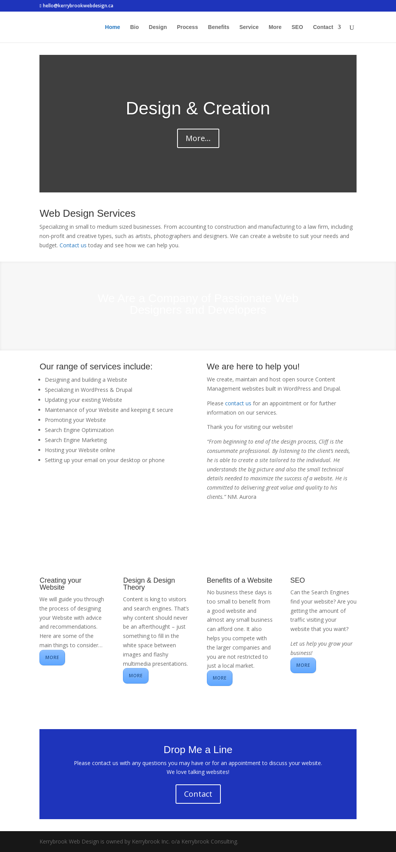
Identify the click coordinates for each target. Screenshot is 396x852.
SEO (297, 27)
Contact (323, 27)
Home (112, 27)
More (275, 27)
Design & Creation (198, 108)
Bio (134, 27)
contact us (238, 403)
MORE (52, 657)
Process (187, 27)
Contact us (73, 245)
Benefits (218, 27)
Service (249, 27)
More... (198, 138)
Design (158, 27)
